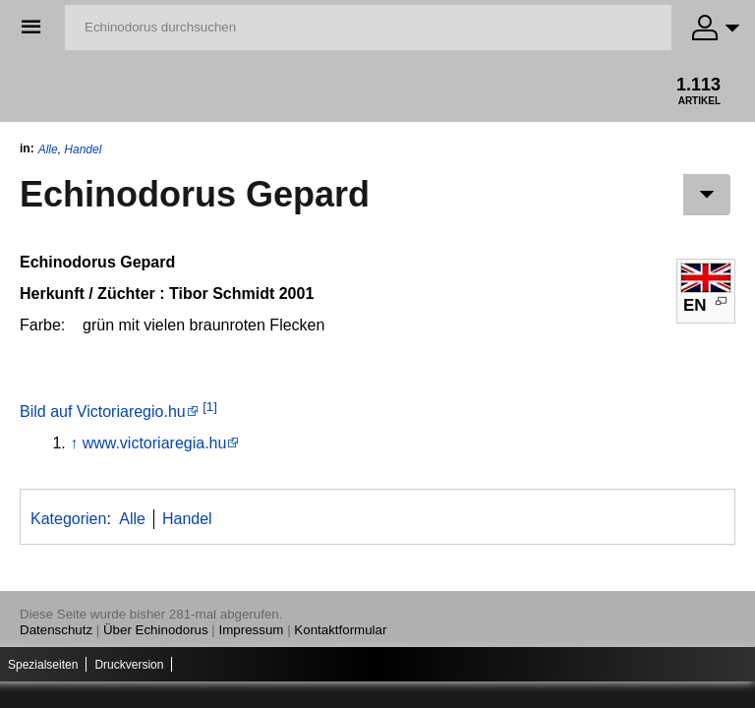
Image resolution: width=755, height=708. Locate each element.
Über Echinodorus (155, 629)
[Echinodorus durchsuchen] (368, 27)
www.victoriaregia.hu (155, 443)
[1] (210, 406)
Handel (82, 149)
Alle (48, 149)
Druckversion (128, 665)
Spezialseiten (43, 665)
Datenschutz (56, 629)
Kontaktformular (340, 629)
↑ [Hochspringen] (74, 443)
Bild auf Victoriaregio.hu (103, 411)
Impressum (251, 629)
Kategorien (68, 518)
